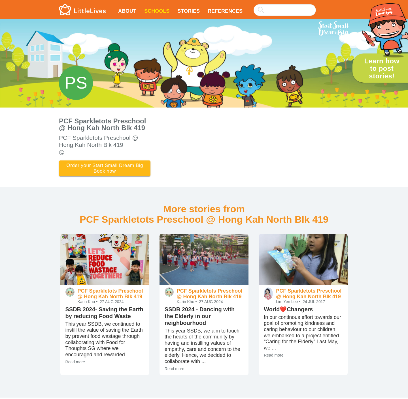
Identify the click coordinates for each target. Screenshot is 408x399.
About (127, 11)
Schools (156, 11)
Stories (188, 11)
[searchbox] (285, 10)
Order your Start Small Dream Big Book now (104, 169)
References (225, 11)
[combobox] (285, 6)
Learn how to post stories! (381, 68)
